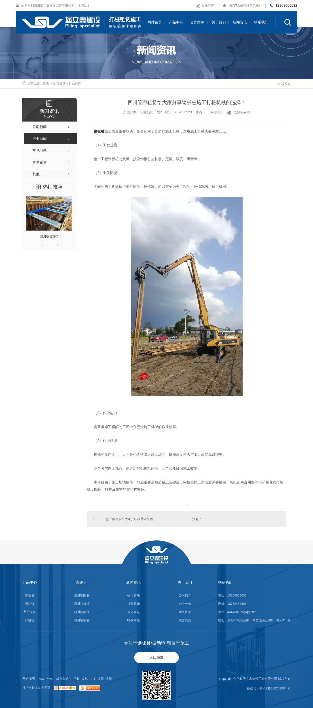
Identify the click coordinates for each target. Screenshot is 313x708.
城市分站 (62, 679)
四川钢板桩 (81, 620)
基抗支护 (29, 612)
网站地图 (28, 679)
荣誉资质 (185, 620)
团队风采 (185, 612)
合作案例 (197, 22)
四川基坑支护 (49, 236)
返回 (283, 83)
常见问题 (133, 612)
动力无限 (44, 687)
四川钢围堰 (81, 595)
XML (50, 679)
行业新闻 (75, 83)
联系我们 (261, 22)
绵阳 (109, 679)
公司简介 (185, 595)
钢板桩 (99, 131)
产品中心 (176, 22)
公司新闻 (133, 595)
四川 (77, 679)
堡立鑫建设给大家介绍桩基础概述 (129, 519)
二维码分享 (242, 112)
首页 (46, 83)
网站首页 (155, 22)
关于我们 (218, 22)
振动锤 (29, 603)
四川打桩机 (81, 603)
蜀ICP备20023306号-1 (275, 688)
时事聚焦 (133, 620)
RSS (41, 679)
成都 (84, 679)
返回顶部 (156, 657)
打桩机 (29, 620)
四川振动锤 (81, 612)
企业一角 (185, 603)
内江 (92, 679)
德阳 (100, 679)
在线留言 (207, 5)
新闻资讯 (240, 22)
